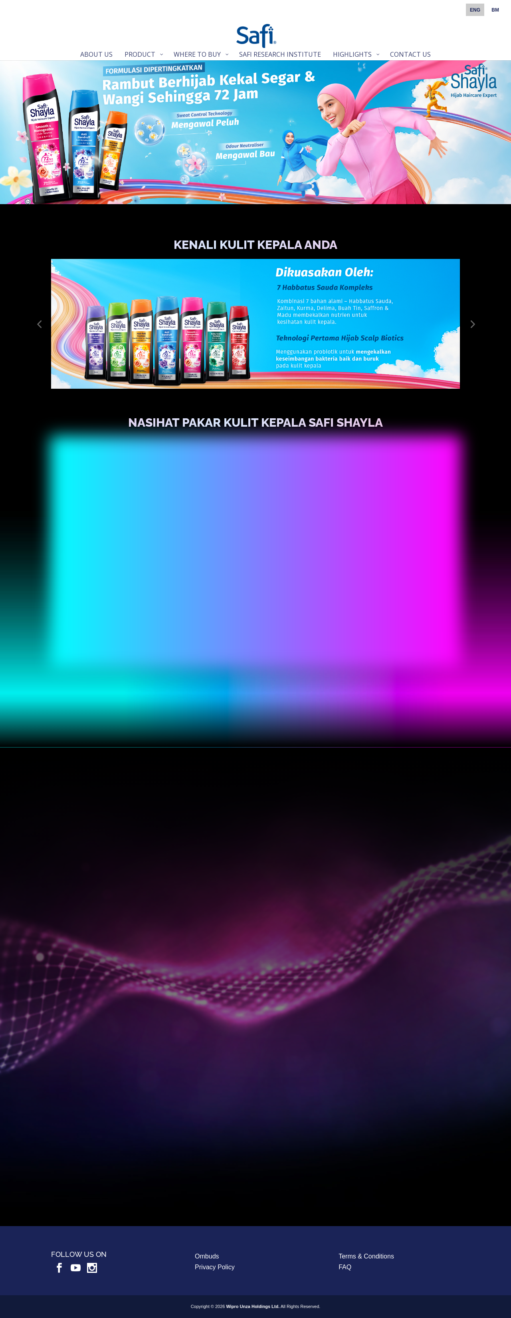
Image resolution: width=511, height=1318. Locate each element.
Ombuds (207, 1256)
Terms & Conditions (366, 1256)
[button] (39, 324)
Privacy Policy (215, 1267)
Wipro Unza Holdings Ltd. (253, 1306)
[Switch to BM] (495, 12)
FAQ (345, 1267)
